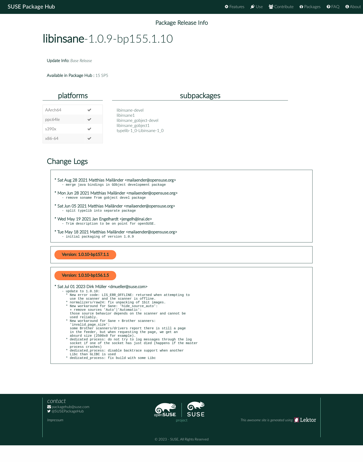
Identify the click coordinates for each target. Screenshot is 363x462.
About (353, 7)
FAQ (333, 7)
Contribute (281, 7)
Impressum (55, 437)
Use (256, 7)
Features (234, 7)
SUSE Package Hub (31, 7)
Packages (310, 7)
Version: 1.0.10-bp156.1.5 (85, 279)
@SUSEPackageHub (65, 428)
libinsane (63, 39)
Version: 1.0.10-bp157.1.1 (85, 258)
